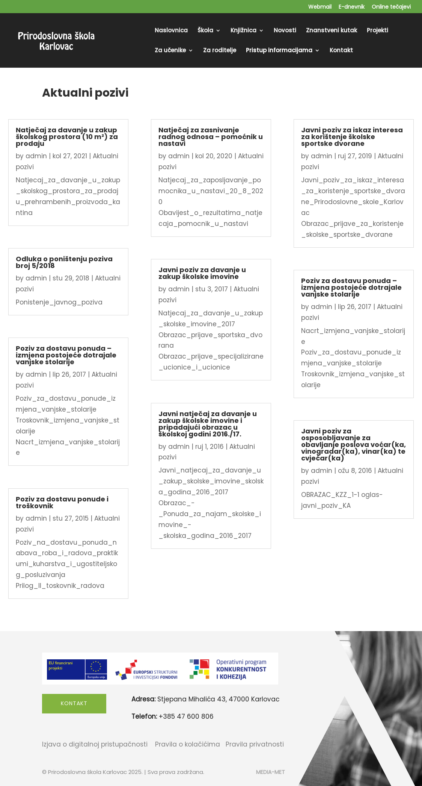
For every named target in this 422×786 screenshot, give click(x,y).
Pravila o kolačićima (187, 744)
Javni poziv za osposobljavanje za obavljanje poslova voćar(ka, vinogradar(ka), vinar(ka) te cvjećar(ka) (353, 444)
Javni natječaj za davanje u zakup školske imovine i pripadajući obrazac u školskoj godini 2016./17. (207, 424)
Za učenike (170, 51)
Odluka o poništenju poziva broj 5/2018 (64, 262)
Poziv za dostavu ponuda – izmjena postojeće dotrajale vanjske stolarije (66, 355)
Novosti (285, 31)
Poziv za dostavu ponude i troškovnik (62, 502)
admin (36, 156)
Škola (205, 31)
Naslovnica (171, 31)
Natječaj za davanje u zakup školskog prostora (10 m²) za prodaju (67, 136)
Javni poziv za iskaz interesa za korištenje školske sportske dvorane (352, 136)
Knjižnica (243, 31)
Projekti (377, 31)
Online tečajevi (391, 7)
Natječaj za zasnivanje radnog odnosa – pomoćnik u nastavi (210, 136)
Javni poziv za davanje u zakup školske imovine (202, 273)
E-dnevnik (352, 7)
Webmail (320, 7)
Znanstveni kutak (331, 31)
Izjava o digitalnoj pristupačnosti (95, 744)
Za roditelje (219, 51)
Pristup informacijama (279, 51)
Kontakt (341, 51)
